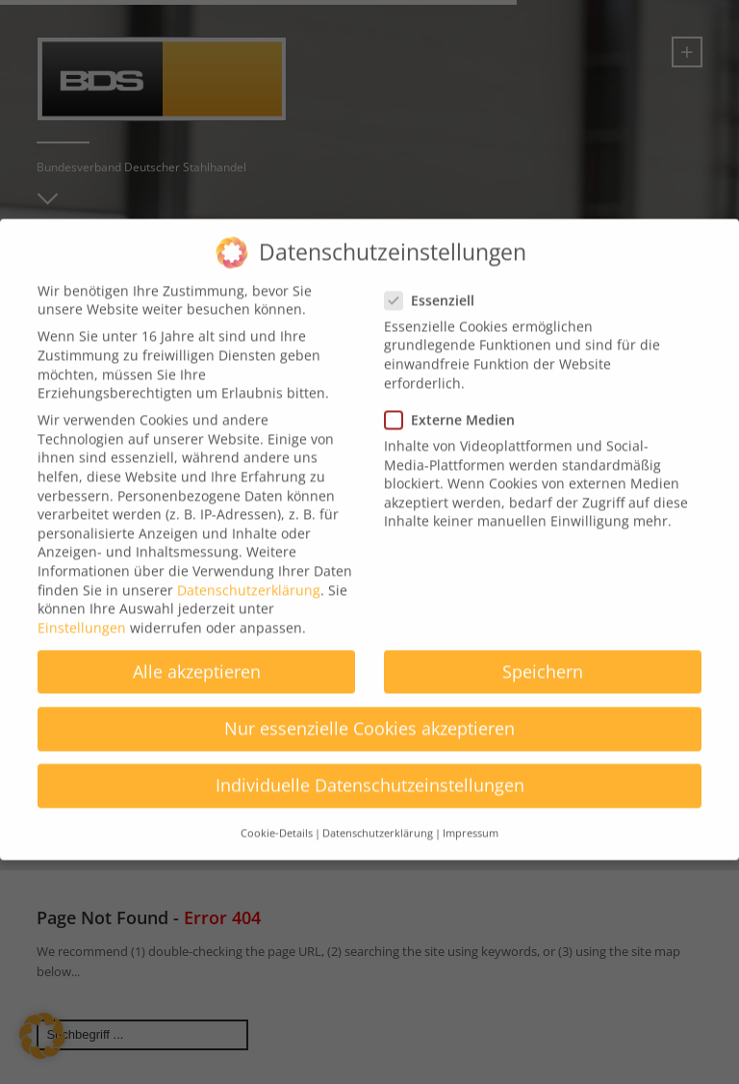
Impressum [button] (470, 817)
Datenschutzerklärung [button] (377, 817)
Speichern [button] (542, 654)
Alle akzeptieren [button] (197, 654)
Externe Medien (455, 403)
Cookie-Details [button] (277, 817)
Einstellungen (82, 611)
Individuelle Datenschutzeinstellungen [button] (370, 769)
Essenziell (435, 283)
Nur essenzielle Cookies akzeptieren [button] (369, 712)
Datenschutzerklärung (248, 573)
